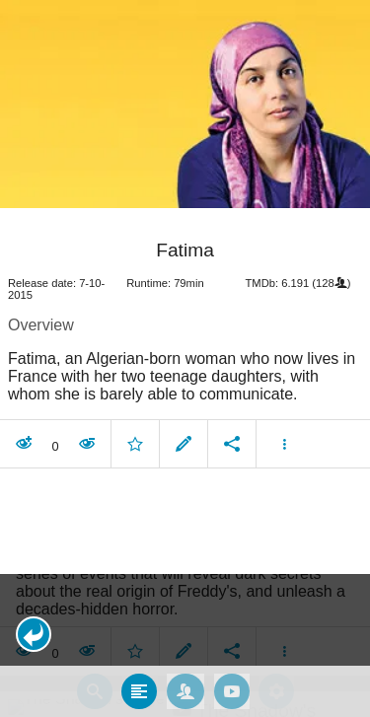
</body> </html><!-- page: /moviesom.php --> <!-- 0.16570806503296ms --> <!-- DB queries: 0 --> (185, 358)
